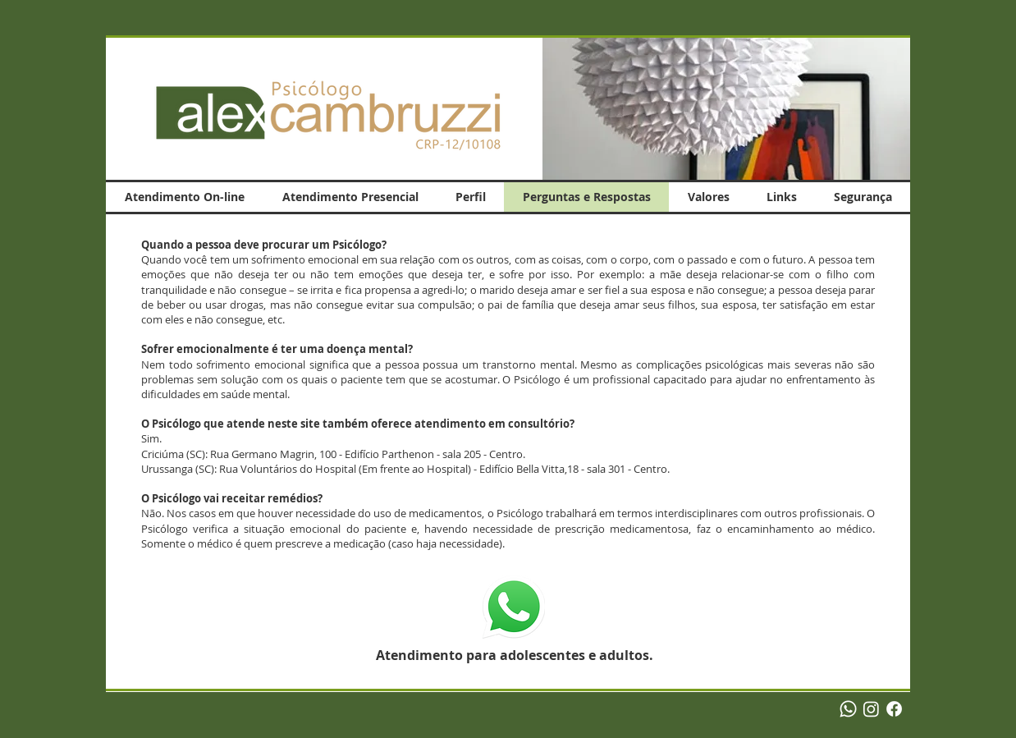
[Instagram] (871, 709)
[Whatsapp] (848, 709)
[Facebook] (894, 709)
